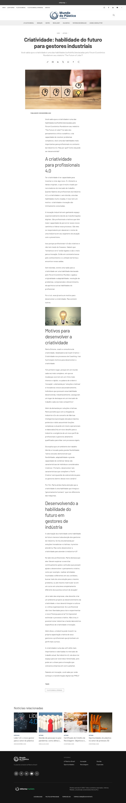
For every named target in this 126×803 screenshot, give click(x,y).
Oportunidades (69, 764)
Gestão (48, 23)
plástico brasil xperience (54, 690)
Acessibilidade (38, 796)
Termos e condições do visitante (83, 796)
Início (3, 7)
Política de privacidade (52, 796)
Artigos (65, 33)
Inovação (39, 23)
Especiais (100, 764)
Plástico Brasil (21, 7)
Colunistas (66, 23)
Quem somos (10, 7)
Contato (47, 7)
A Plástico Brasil (29, 23)
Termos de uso (66, 796)
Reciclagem (56, 23)
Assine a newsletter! (96, 23)
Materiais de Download (79, 23)
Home (58, 33)
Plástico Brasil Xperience (35, 7)
